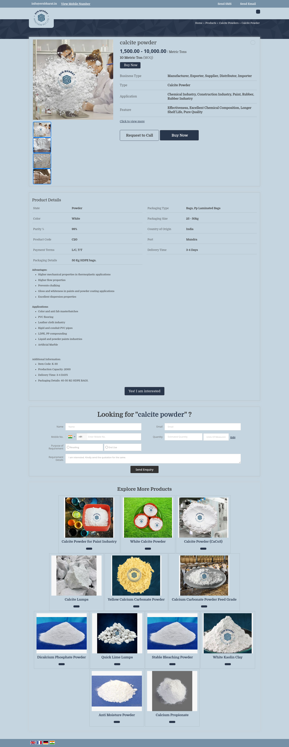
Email (159, 426)
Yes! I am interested (144, 391)
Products (210, 23)
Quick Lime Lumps (117, 657)
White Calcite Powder (148, 541)
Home (198, 23)
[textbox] (216, 437)
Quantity (158, 437)
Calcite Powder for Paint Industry (89, 541)
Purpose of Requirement (56, 447)
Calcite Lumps (76, 599)
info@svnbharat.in (44, 3)
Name (60, 426)
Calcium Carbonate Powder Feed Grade (204, 599)
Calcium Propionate (172, 715)
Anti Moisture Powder (117, 715)
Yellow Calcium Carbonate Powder (136, 599)
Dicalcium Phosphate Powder (61, 657)
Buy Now (130, 65)
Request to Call (139, 135)
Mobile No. (57, 437)
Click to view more (132, 121)
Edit (233, 437)
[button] (75, 3)
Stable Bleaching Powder (172, 657)
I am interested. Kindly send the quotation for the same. (153, 458)
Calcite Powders (229, 23)
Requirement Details (56, 458)
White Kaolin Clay (228, 657)
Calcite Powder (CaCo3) (203, 541)
